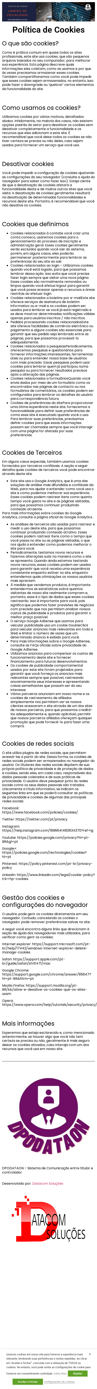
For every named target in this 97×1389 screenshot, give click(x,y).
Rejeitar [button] (77, 1373)
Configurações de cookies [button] (59, 1381)
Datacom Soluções (47, 1183)
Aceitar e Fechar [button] (28, 1381)
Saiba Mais (60, 1373)
